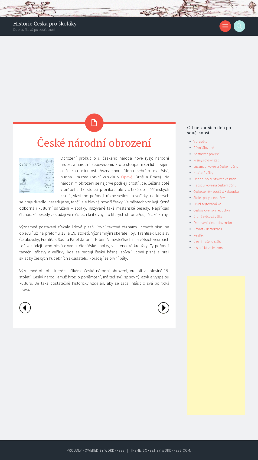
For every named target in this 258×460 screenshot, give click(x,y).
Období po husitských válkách (214, 179)
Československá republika (211, 210)
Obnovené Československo (212, 223)
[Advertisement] (129, 70)
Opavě (126, 177)
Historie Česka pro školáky (45, 23)
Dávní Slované (203, 147)
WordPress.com (176, 450)
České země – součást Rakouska (216, 191)
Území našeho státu (207, 241)
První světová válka (207, 204)
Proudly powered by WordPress (96, 450)
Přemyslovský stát (206, 160)
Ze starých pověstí (206, 154)
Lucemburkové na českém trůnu (215, 166)
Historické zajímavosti (208, 248)
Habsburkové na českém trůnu (214, 185)
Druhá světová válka (207, 216)
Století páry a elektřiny (209, 197)
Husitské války (203, 172)
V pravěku (200, 141)
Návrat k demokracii (207, 229)
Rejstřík (198, 235)
